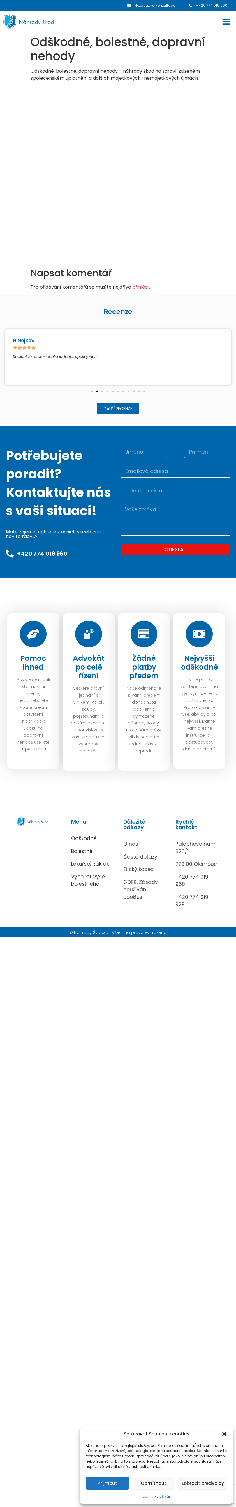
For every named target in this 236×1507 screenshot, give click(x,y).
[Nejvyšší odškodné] (199, 635)
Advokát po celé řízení (88, 668)
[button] (224, 1434)
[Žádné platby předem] (144, 635)
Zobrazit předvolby (202, 1483)
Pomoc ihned (33, 664)
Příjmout (107, 1483)
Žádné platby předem (143, 668)
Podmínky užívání (156, 1496)
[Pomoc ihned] (33, 635)
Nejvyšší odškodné (199, 664)
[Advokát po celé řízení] (89, 635)
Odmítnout (153, 1483)
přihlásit (141, 287)
